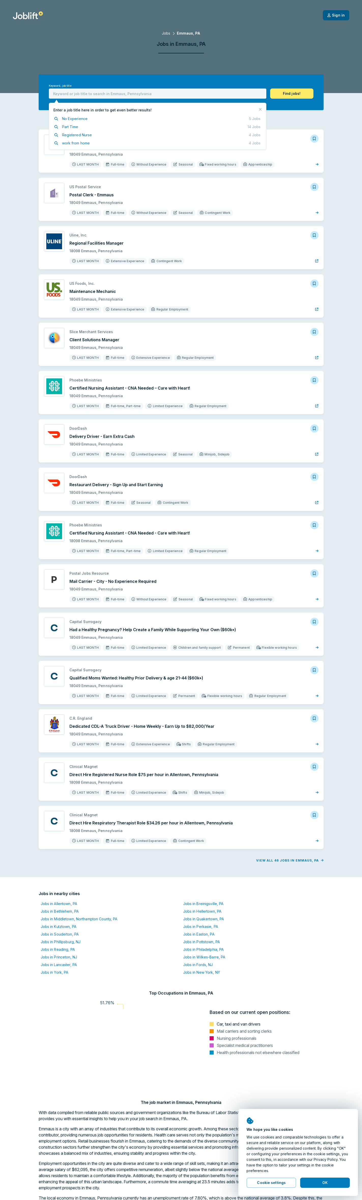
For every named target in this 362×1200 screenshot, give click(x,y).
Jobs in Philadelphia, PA (203, 949)
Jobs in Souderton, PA (60, 934)
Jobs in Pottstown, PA (201, 942)
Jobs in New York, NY (201, 972)
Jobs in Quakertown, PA (203, 919)
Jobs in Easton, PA (198, 934)
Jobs (166, 33)
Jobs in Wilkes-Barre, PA (204, 957)
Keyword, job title (60, 85)
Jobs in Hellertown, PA (202, 911)
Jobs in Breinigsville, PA (203, 903)
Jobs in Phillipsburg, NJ (61, 942)
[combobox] (157, 93)
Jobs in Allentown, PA (59, 903)
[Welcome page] (28, 15)
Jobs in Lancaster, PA (59, 964)
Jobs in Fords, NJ (198, 964)
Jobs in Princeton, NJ (59, 957)
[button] (291, 93)
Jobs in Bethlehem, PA (60, 911)
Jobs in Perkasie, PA (200, 926)
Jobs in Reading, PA (58, 949)
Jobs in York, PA (54, 972)
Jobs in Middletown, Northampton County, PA (79, 919)
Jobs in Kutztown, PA (58, 926)
